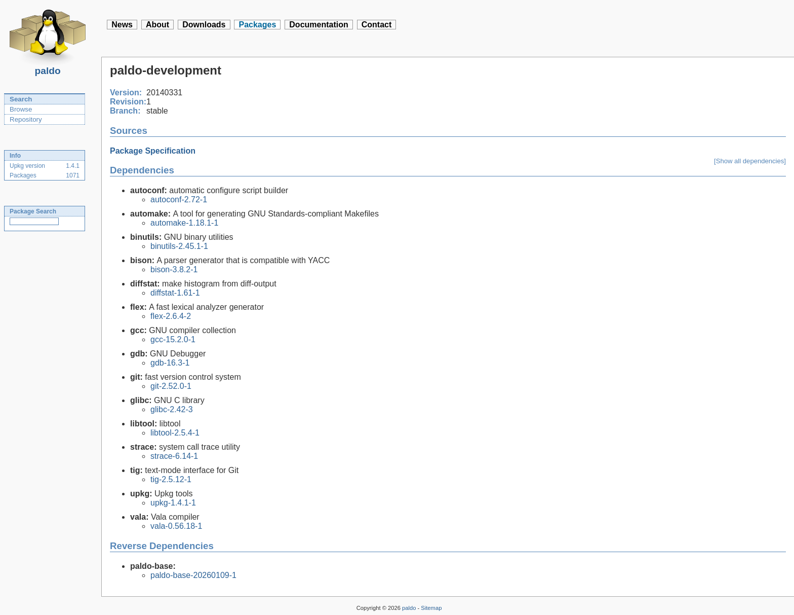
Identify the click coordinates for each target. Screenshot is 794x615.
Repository (26, 119)
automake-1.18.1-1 (184, 223)
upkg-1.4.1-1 (173, 502)
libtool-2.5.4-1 (175, 432)
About (157, 24)
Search (21, 99)
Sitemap (431, 608)
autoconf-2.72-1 (178, 199)
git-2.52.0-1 (170, 386)
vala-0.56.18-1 (176, 526)
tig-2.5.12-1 (170, 479)
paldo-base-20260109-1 (193, 575)
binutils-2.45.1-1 (179, 246)
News (122, 24)
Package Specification (152, 151)
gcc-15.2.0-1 (172, 339)
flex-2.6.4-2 (170, 316)
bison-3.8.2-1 (173, 269)
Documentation (318, 24)
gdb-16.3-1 (169, 362)
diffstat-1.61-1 (175, 292)
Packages (257, 24)
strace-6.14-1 (174, 456)
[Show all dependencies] (750, 161)
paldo (48, 68)
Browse (21, 109)
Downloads (203, 24)
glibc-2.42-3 (171, 409)
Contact (377, 24)
